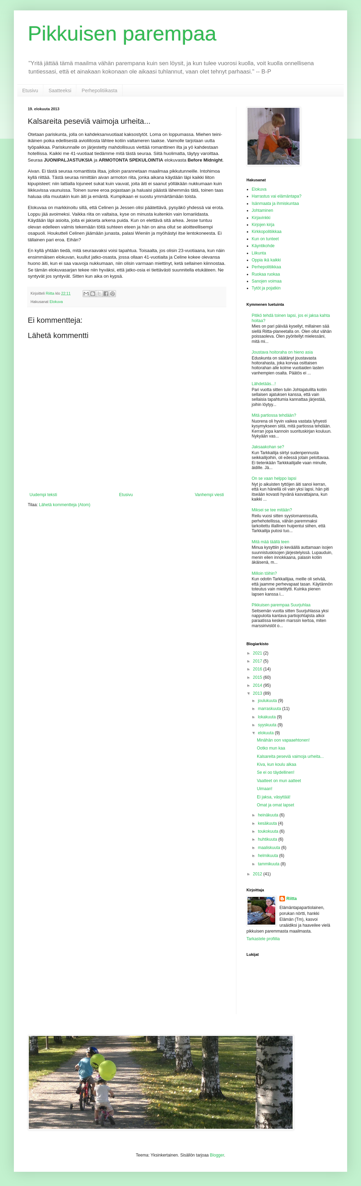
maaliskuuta (269, 847)
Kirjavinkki (261, 217)
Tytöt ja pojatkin (266, 288)
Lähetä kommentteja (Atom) (64, 504)
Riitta (291, 898)
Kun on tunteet (265, 238)
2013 (258, 693)
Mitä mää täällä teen (270, 541)
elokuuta (266, 732)
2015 (258, 677)
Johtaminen (262, 210)
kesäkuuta (268, 823)
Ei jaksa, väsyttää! (274, 797)
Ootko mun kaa (271, 748)
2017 (258, 661)
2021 (258, 653)
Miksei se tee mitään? (272, 510)
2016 (258, 669)
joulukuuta (268, 700)
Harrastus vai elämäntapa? (276, 196)
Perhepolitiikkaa (266, 267)
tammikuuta (269, 864)
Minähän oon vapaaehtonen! (283, 740)
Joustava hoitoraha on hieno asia (282, 352)
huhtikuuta (268, 839)
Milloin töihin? (264, 573)
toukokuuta (268, 831)
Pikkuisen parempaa (122, 33)
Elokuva (56, 302)
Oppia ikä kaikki (266, 260)
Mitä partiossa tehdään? (274, 415)
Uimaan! (264, 788)
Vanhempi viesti (209, 494)
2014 (258, 685)
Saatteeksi (60, 90)
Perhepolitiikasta (99, 90)
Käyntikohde (263, 245)
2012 (258, 874)
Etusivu (30, 90)
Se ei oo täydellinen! (275, 772)
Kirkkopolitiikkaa (267, 231)
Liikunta (259, 253)
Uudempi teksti (43, 494)
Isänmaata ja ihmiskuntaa (275, 203)
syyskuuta (268, 724)
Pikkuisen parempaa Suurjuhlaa (281, 605)
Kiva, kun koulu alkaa (276, 764)
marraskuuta (270, 708)
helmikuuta (268, 855)
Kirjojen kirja (263, 224)
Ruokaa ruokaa (266, 274)
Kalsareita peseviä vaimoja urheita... (290, 756)
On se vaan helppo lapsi (274, 478)
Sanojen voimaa (267, 281)
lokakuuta (267, 717)
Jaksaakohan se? (268, 446)
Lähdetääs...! (264, 383)
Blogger (217, 1155)
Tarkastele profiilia (263, 938)
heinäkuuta (268, 815)
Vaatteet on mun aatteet (279, 780)
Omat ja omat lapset (275, 805)
